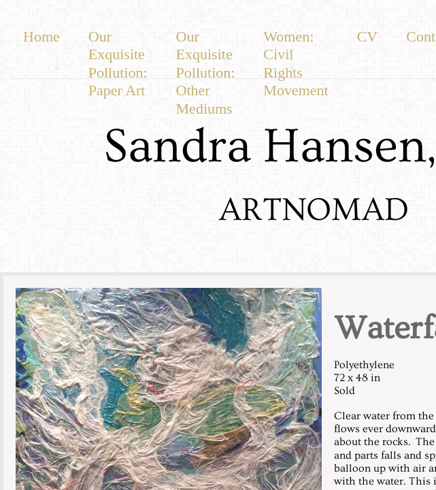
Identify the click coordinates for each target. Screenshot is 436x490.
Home (41, 36)
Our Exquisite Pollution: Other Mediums (205, 72)
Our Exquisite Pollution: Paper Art (118, 63)
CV (367, 36)
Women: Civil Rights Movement (295, 63)
